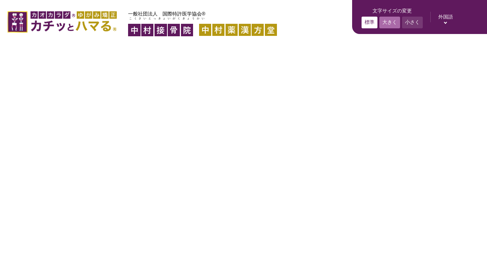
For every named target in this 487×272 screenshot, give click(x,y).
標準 (369, 22)
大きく (389, 22)
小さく (412, 22)
